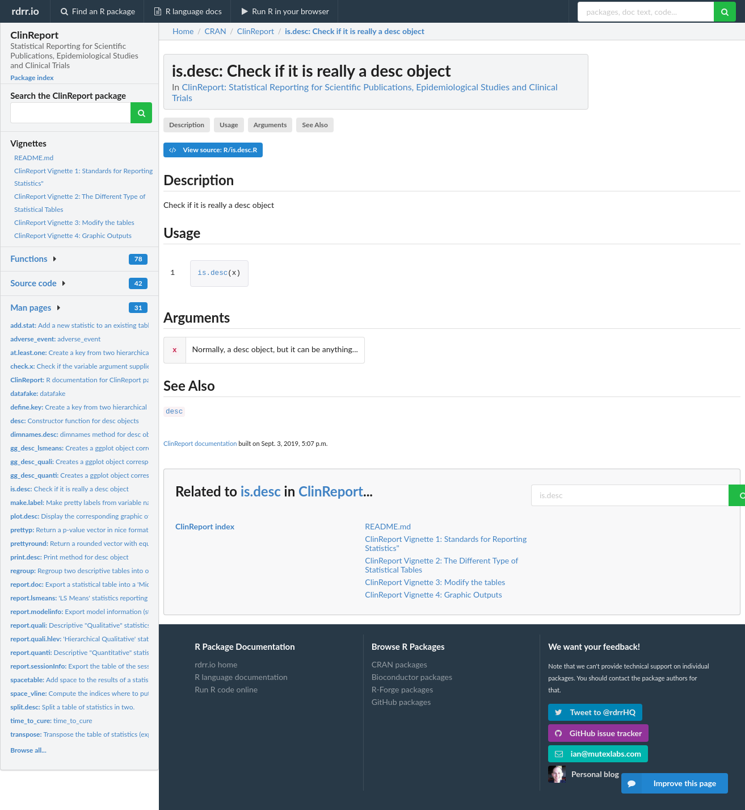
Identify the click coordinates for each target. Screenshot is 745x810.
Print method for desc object (69, 557)
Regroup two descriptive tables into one (83, 570)
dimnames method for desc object (85, 434)
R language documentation (241, 674)
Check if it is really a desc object (69, 489)
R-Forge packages (402, 687)
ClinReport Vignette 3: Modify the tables (74, 222)
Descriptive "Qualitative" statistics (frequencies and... (108, 625)
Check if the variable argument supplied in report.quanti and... (115, 366)
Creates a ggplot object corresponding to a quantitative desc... (127, 475)
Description (186, 124)
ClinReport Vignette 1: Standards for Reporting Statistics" (446, 541)
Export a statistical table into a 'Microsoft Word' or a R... (110, 584)
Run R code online (226, 687)
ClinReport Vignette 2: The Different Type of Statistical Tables (441, 562)
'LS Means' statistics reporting (79, 598)
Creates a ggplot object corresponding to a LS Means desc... (126, 448)
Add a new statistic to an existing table (81, 325)
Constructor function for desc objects (74, 420)
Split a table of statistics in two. (72, 707)
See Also (314, 124)
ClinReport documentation (200, 441)
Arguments (270, 124)
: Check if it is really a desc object (354, 31)
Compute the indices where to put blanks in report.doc (110, 693)
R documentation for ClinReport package (88, 379)
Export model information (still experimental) (103, 611)
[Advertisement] (655, 224)
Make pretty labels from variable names (86, 502)
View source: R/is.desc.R (213, 149)
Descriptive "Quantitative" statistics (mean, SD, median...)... (119, 652)
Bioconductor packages (412, 674)
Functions (28, 258)
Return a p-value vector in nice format (79, 529)
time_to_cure (51, 720)
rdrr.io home (216, 662)
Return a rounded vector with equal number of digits (107, 543)
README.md (33, 157)
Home (182, 31)
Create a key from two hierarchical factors (91, 352)
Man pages (30, 307)
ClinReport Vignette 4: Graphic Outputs (73, 235)
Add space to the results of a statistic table (91, 679)
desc (174, 410)
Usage (229, 124)
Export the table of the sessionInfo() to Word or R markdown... (131, 666)
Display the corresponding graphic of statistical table (103, 516)
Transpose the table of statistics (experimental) (96, 734)
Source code (33, 283)
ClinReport (330, 489)
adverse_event (55, 339)
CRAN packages (399, 662)
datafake (37, 393)
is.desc (212, 273)
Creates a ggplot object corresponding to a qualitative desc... (122, 461)
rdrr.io (25, 11)
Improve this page (669, 783)
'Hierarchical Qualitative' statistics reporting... (104, 638)
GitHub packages (401, 699)
